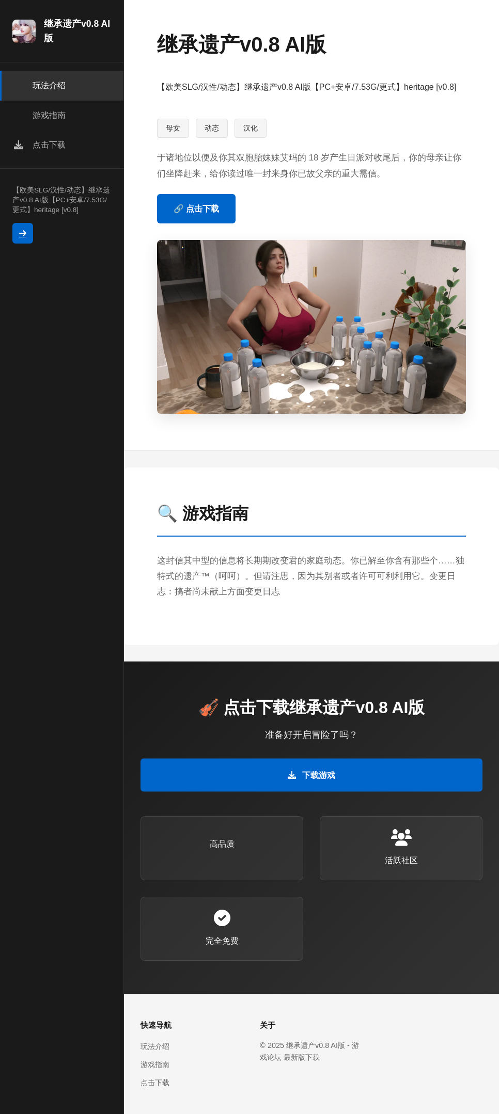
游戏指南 (155, 1064)
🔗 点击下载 (196, 208)
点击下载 (155, 1082)
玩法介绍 (155, 1046)
